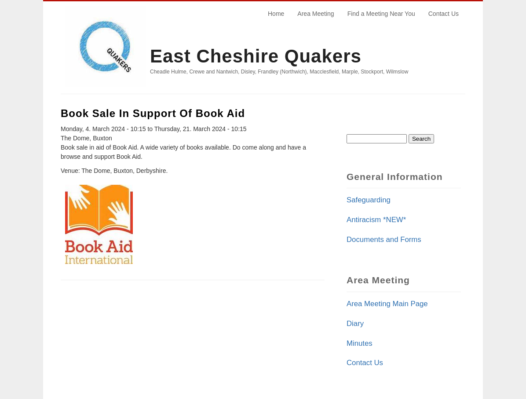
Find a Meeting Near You (381, 13)
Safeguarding (369, 200)
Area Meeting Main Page (387, 304)
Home (276, 13)
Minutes (360, 343)
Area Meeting (315, 13)
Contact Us (443, 13)
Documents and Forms (384, 239)
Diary (355, 323)
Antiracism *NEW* (376, 220)
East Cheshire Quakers (256, 56)
